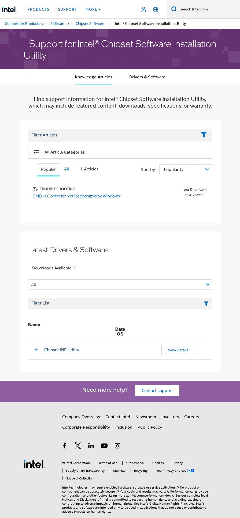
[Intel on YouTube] (104, 446)
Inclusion (123, 427)
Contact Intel (117, 417)
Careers (191, 417)
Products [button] (38, 9)
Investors (170, 417)
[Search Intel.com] (209, 9)
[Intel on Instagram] (117, 446)
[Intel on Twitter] (77, 446)
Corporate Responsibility (86, 427)
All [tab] (66, 169)
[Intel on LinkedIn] (91, 446)
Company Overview (81, 417)
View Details (178, 350)
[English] (156, 9)
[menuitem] (58, 24)
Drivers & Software (147, 77)
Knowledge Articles (93, 77)
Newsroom (145, 417)
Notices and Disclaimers (79, 499)
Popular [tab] (48, 169)
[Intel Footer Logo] (34, 463)
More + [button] (93, 9)
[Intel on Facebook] (64, 446)
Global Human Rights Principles (171, 503)
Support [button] (67, 9)
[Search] (174, 9)
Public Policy (150, 427)
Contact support (157, 390)
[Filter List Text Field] (112, 135)
